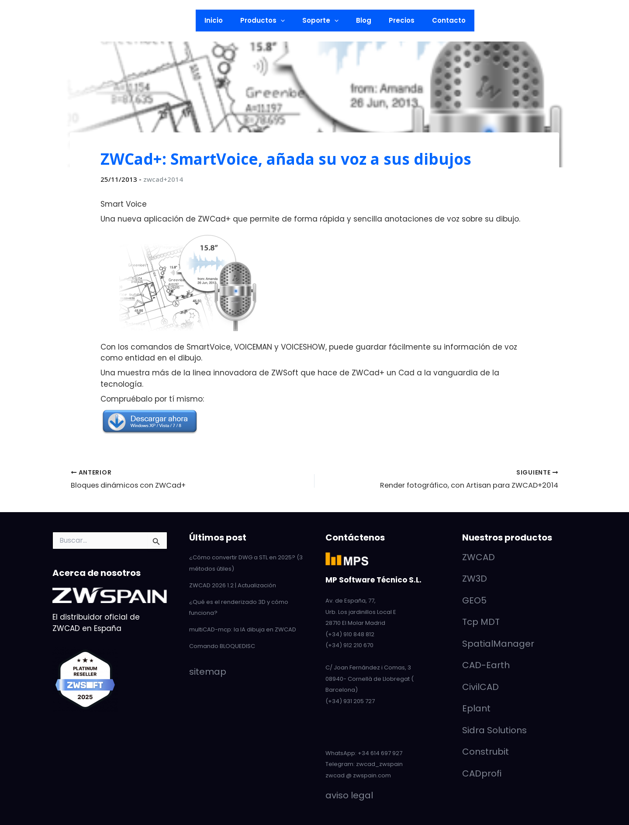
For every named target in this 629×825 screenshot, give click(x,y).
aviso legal (349, 795)
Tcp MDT (481, 622)
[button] (114, 21)
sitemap (207, 670)
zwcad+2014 (163, 179)
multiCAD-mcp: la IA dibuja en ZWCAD (242, 628)
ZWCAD (478, 557)
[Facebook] (66, 21)
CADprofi (481, 773)
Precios (395, 20)
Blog (361, 20)
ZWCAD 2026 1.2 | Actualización (232, 584)
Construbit (485, 751)
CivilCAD (480, 686)
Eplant (476, 708)
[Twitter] (52, 21)
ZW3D (474, 578)
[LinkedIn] (24, 21)
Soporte (322, 20)
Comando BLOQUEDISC (222, 645)
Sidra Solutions (494, 730)
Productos (269, 20)
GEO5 (474, 600)
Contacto (438, 20)
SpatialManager (498, 643)
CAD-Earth (486, 665)
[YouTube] (38, 21)
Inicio (224, 20)
